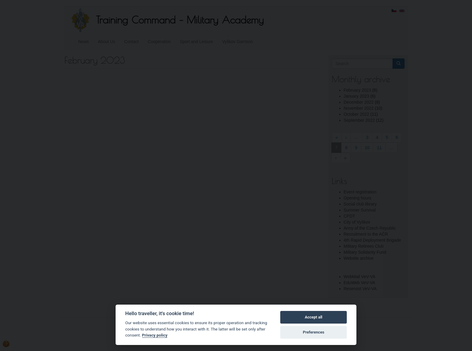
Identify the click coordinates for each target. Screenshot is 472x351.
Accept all (313, 317)
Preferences (313, 332)
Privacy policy (155, 335)
